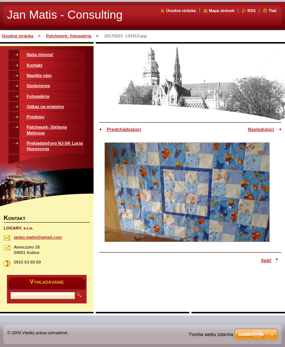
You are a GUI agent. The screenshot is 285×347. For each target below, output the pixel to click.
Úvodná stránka (181, 10)
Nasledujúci (261, 129)
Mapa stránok (222, 10)
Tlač (273, 10)
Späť (266, 260)
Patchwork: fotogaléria (68, 36)
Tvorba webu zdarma (211, 334)
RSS (251, 10)
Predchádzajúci (124, 129)
